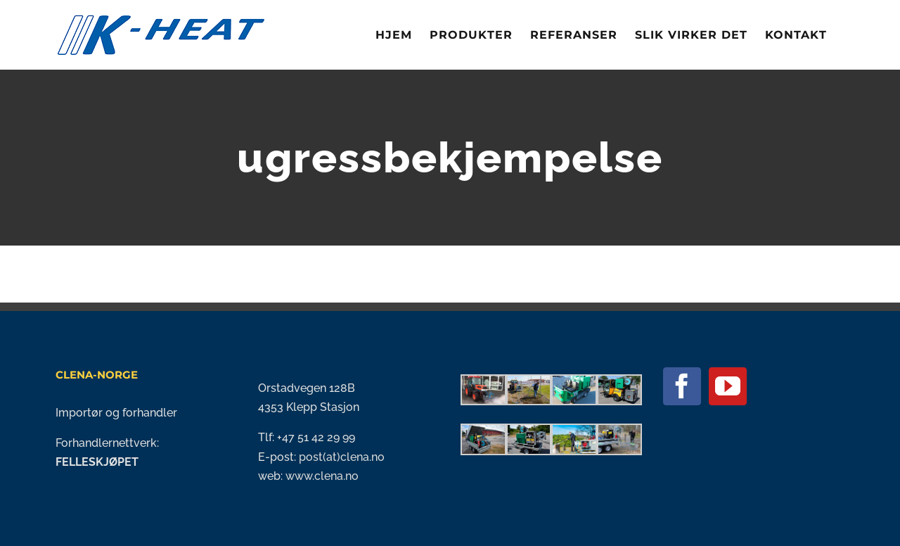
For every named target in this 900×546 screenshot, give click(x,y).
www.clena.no (322, 476)
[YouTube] (728, 386)
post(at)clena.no (340, 457)
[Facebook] (682, 386)
